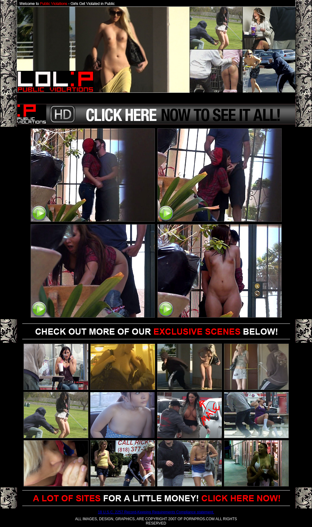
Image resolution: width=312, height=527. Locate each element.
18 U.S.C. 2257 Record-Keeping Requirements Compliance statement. (156, 512)
